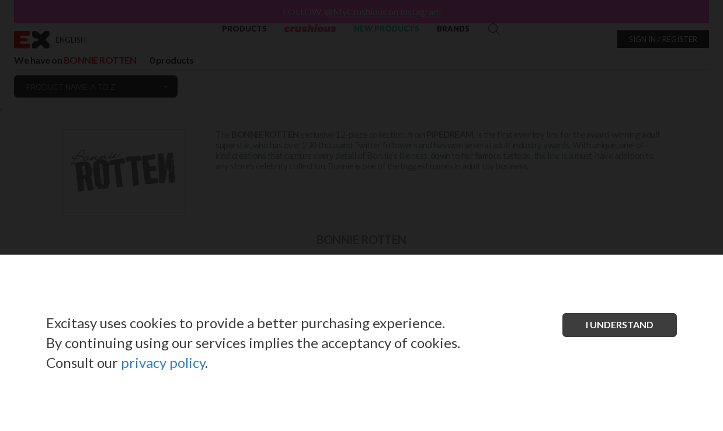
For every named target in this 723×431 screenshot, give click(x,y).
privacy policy (163, 362)
